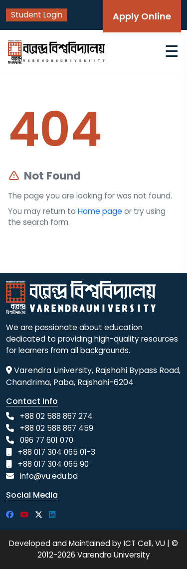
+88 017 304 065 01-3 (56, 452)
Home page (100, 211)
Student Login (36, 14)
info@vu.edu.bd (49, 476)
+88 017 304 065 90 (53, 464)
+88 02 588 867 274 (56, 416)
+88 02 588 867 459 (56, 428)
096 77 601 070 (46, 440)
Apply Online (142, 16)
